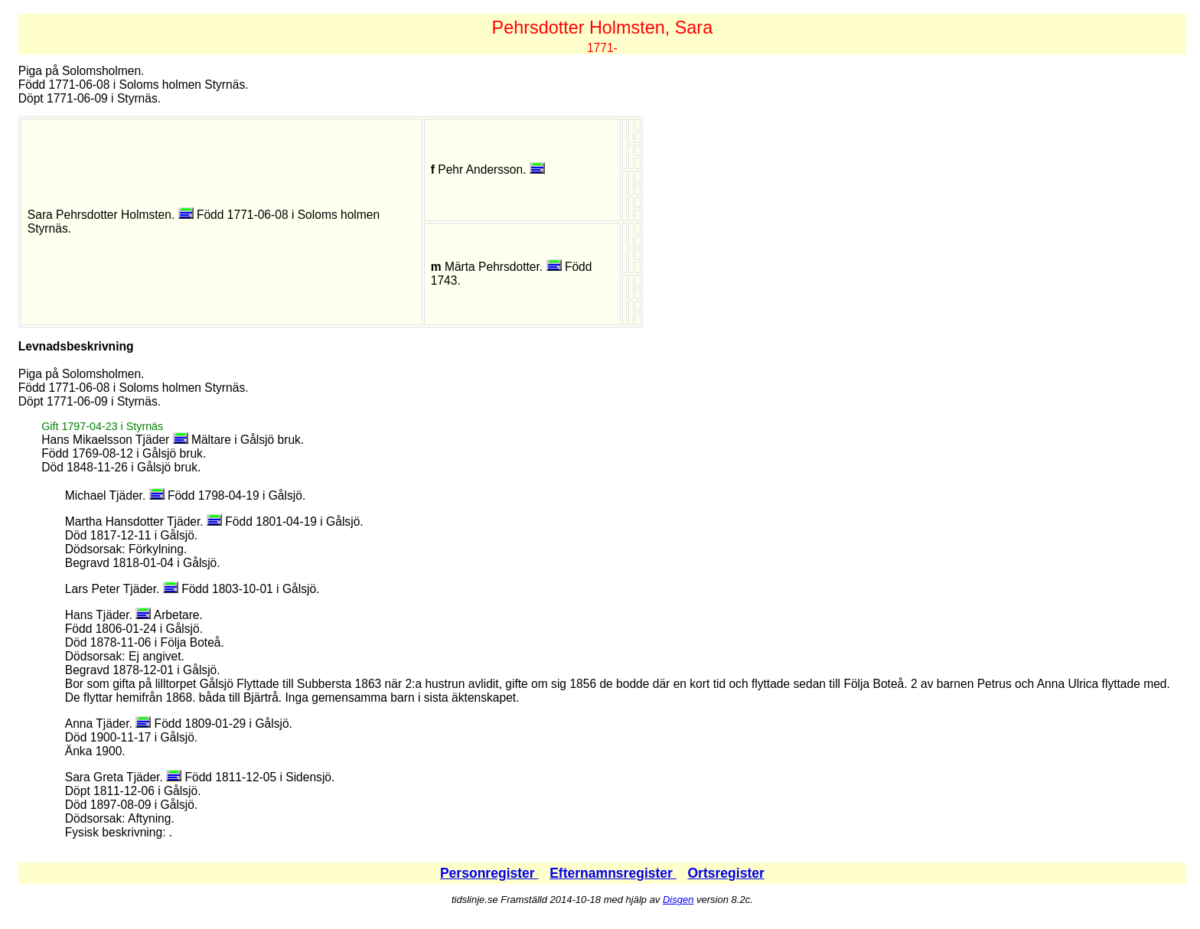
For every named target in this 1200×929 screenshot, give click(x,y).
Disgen (678, 899)
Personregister (489, 873)
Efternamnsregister (613, 873)
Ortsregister (725, 873)
